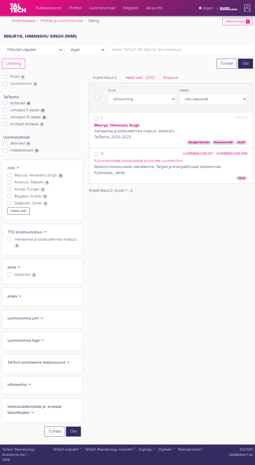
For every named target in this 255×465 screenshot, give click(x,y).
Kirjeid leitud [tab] (105, 77)
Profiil (17, 76)
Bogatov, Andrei (30, 196)
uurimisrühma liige (26, 340)
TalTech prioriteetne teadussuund (38, 362)
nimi (13, 168)
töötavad (20, 103)
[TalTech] (18, 8)
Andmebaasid (23, 20)
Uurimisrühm (24, 83)
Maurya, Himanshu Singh (38, 175)
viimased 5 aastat (27, 110)
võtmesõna (19, 384)
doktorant (25, 274)
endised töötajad (27, 124)
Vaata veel (18, 211)
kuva (111, 90)
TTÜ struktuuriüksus (27, 232)
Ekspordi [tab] (170, 77)
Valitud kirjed (238, 21)
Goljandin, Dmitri (31, 203)
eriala (14, 296)
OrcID (241, 142)
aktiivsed (20, 143)
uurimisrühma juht (25, 318)
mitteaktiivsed (24, 150)
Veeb (241, 178)
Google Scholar (199, 142)
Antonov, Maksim (31, 182)
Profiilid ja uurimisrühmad (62, 20)
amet (14, 267)
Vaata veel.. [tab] (140, 77)
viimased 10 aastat (28, 117)
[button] (246, 8)
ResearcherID (223, 142)
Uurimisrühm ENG (232, 154)
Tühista (227, 63)
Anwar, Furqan (29, 189)
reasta (184, 90)
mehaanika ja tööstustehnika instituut (45, 242)
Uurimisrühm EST (198, 154)
